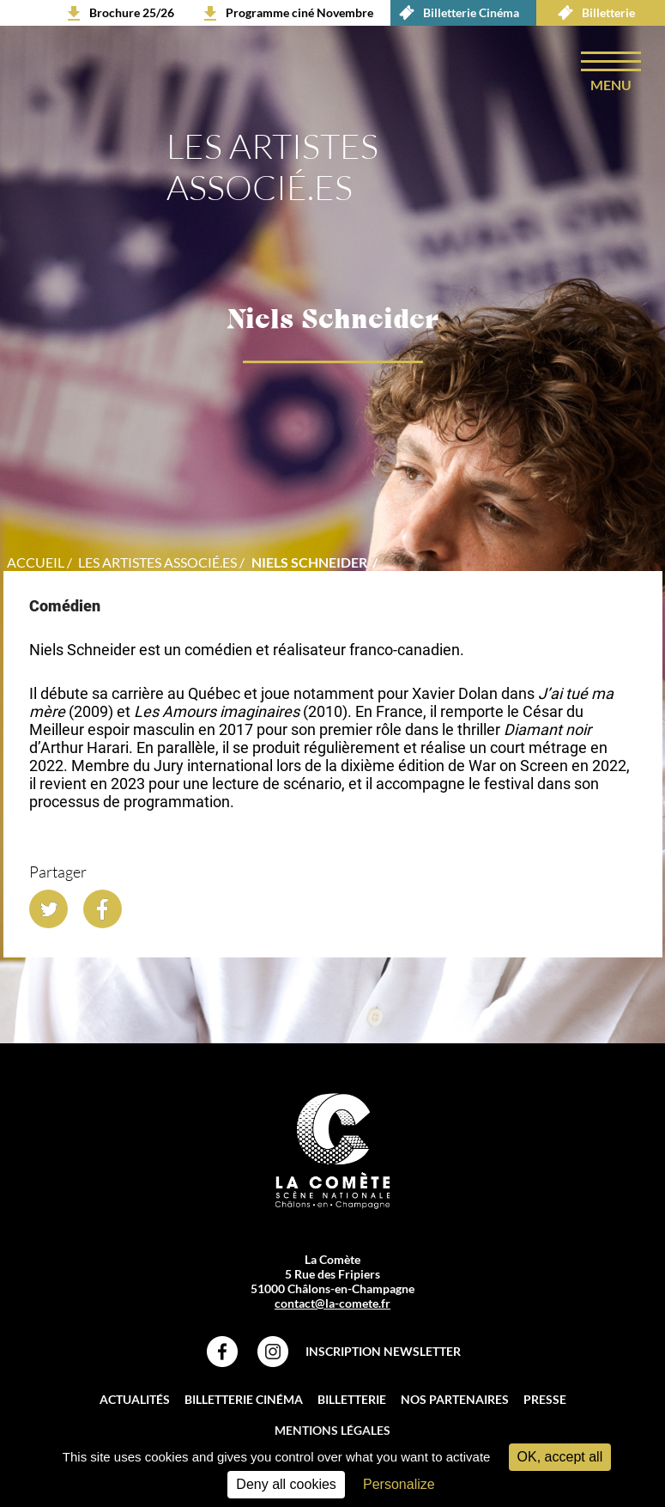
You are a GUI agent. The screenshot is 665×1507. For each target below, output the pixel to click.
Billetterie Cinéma (454, 13)
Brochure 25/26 (131, 12)
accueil (35, 562)
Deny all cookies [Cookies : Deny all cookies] (286, 1484)
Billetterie (592, 13)
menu (611, 84)
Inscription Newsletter (383, 1351)
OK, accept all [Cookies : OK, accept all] (560, 1456)
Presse (544, 1399)
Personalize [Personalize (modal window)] (399, 1484)
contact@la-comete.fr (332, 1303)
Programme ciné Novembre (299, 12)
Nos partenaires (455, 1399)
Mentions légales (332, 1430)
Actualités (135, 1399)
